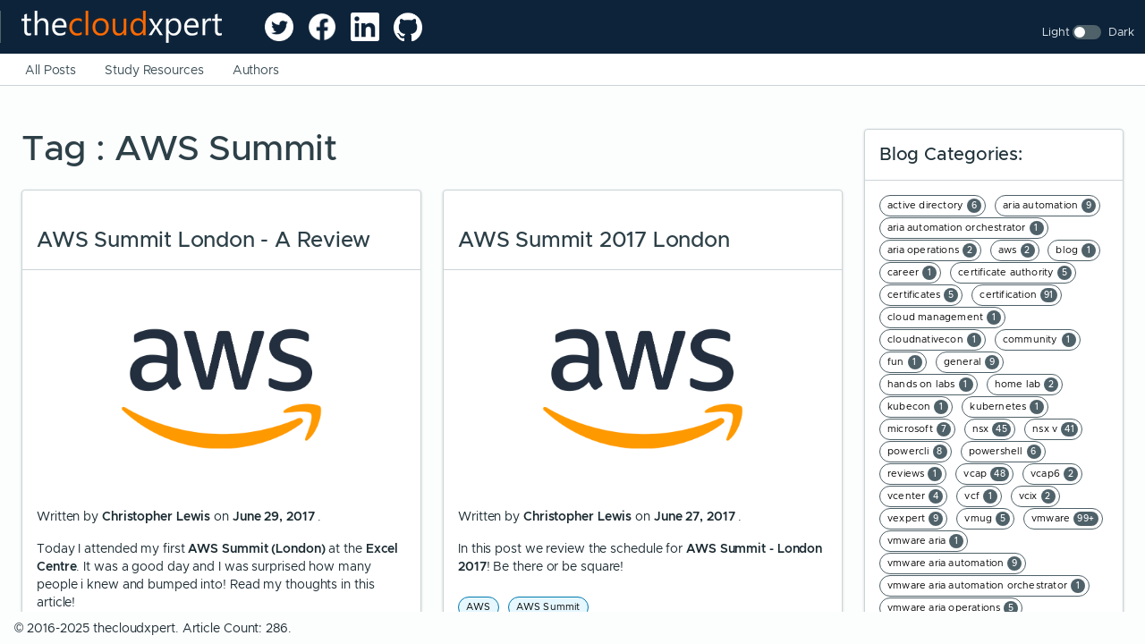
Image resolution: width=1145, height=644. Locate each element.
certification (1018, 295)
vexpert (915, 519)
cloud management (944, 317)
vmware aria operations (952, 608)
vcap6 (1054, 474)
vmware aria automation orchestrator (986, 586)
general (971, 362)
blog (1076, 250)
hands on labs (930, 384)
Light (1056, 31)
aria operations (932, 250)
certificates (922, 295)
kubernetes (1007, 407)
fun (904, 362)
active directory (934, 206)
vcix (1037, 496)
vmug (987, 519)
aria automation (1049, 206)
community (1039, 340)
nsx (992, 429)
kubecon (917, 407)
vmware (1064, 519)
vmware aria (925, 541)
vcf (980, 496)
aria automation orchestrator (965, 228)
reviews (914, 474)
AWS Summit (548, 606)
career (912, 273)
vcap (986, 474)
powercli (917, 452)
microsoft (919, 429)
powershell (1005, 452)
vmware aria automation (954, 563)
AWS (478, 606)
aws (1016, 250)
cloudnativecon (934, 340)
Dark (1121, 31)
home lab (1027, 384)
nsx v (1055, 429)
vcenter (915, 496)
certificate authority (1015, 273)
